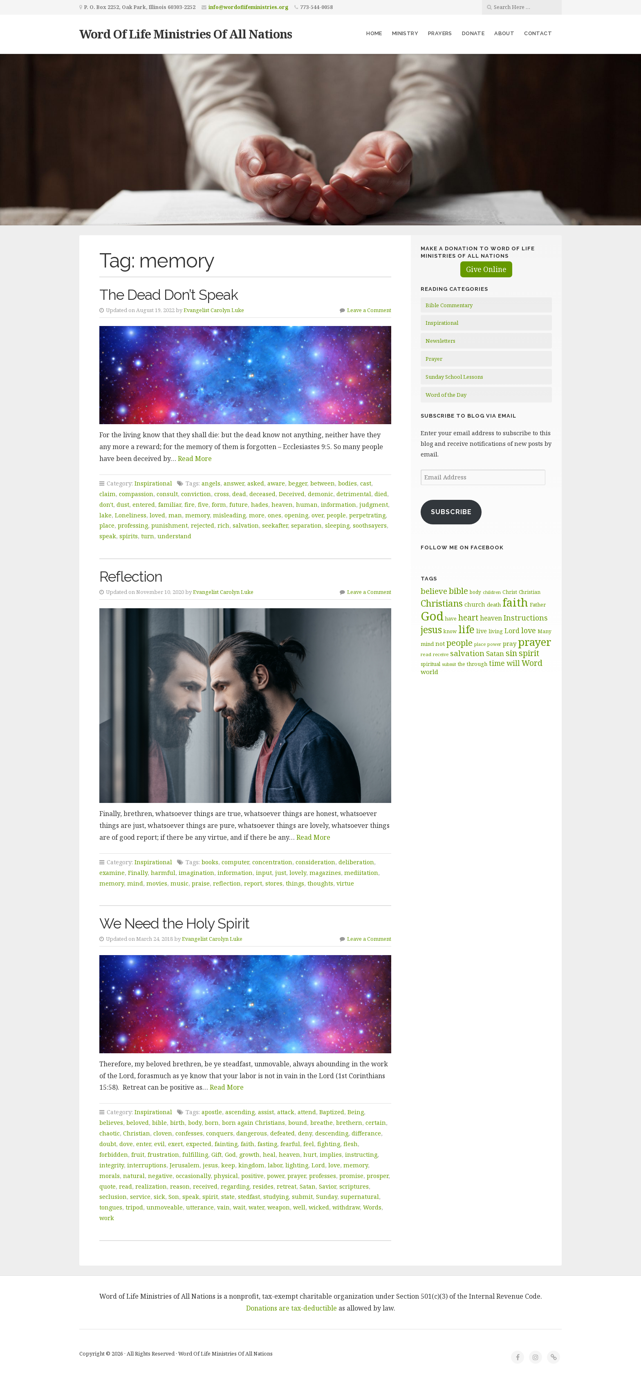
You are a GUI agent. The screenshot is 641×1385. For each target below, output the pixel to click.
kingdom (251, 1165)
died (380, 494)
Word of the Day (446, 394)
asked (255, 483)
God (230, 1154)
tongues (110, 1207)
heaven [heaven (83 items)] (491, 618)
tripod (134, 1207)
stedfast (249, 1197)
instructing (361, 1154)
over (317, 515)
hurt (309, 1154)
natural (134, 1176)
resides (263, 1186)
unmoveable (164, 1207)
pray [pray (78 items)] (509, 643)
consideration (315, 862)
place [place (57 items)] (480, 644)
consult (167, 494)
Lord (318, 1165)
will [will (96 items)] (513, 663)
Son (173, 1197)
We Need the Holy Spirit (174, 923)
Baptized (331, 1112)
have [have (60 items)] (451, 618)
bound (297, 1122)
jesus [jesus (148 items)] (431, 629)
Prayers (440, 33)
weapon (278, 1207)
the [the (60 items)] (461, 664)
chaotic (109, 1133)
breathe (321, 1122)
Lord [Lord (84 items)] (512, 630)
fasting (267, 1144)
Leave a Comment (369, 310)
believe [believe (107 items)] (434, 591)
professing (133, 525)
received (205, 1186)
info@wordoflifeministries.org (248, 7)
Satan (308, 1186)
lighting (296, 1165)
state (228, 1197)
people (336, 515)
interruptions (146, 1165)
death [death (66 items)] (494, 604)
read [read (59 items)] (426, 654)
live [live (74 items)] (481, 631)
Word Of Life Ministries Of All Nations (185, 34)
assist (266, 1112)
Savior (327, 1186)
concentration (272, 862)
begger (297, 483)
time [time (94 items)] (497, 663)
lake (105, 515)
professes (322, 1176)
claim (107, 494)
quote (107, 1186)
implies (331, 1154)
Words (372, 1207)
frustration (163, 1154)
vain (223, 1207)
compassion (136, 494)
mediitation (361, 873)
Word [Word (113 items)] (532, 662)
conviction (196, 494)
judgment (373, 504)
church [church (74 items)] (474, 604)
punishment (169, 525)
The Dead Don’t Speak (168, 294)
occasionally (193, 1176)
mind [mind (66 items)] (427, 644)
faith (247, 1144)
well (299, 1207)
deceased (262, 494)
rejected (202, 525)
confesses (189, 1133)
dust (123, 504)
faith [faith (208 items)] (515, 602)
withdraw (346, 1207)
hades (259, 504)
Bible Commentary (449, 305)
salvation (246, 525)
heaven (282, 504)
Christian (136, 1133)
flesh (350, 1144)
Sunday (326, 1197)
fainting (226, 1144)
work (106, 1218)
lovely (297, 873)
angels (211, 483)
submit (302, 1197)
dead (239, 494)
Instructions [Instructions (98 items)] (526, 618)
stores (273, 883)
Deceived (292, 494)
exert (175, 1144)
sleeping (337, 525)
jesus (210, 1165)
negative (160, 1176)
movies (156, 883)
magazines (325, 873)
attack (285, 1112)
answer (234, 483)
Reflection (130, 576)
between (322, 483)
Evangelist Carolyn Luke (214, 310)
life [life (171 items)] (466, 629)
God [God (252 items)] (432, 616)
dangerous (251, 1133)
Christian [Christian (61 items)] (529, 592)
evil (159, 1144)
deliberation (356, 862)
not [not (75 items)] (440, 644)
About (504, 33)
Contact (538, 33)
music (179, 883)
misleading (229, 515)
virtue (345, 883)
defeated (282, 1133)
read (125, 1186)
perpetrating (367, 515)
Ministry (405, 33)
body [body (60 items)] (475, 592)
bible (159, 1122)
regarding (235, 1186)
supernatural (360, 1197)
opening (296, 515)
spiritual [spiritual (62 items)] (430, 664)
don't (106, 504)
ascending (240, 1112)
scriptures (354, 1186)
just (280, 873)
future (238, 504)
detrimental (353, 494)
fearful (290, 1144)
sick (159, 1197)
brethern (349, 1122)
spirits (128, 536)
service (140, 1197)
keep (228, 1165)
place (106, 525)
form (219, 504)
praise (201, 883)
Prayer (434, 358)
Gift (216, 1154)
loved (157, 515)
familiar (169, 504)
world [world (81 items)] (429, 672)
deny (305, 1133)
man (175, 515)
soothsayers (370, 525)
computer (235, 862)
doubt (107, 1144)
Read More (195, 458)
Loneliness (130, 515)
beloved (137, 1122)
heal (269, 1154)
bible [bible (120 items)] (458, 590)
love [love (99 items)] (528, 630)
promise (351, 1176)
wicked (319, 1207)
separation (306, 525)
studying (276, 1197)
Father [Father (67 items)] (538, 604)
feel (308, 1144)
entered (143, 504)
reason (180, 1186)
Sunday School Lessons (454, 376)
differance (366, 1133)
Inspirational (153, 483)
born (212, 1122)
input (264, 873)
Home (374, 33)
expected (198, 1144)
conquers (219, 1133)
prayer (296, 1176)
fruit (137, 1154)
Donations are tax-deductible (291, 1308)
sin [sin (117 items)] (511, 653)
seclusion (113, 1197)
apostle (212, 1112)
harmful (163, 873)
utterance (200, 1207)
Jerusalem (184, 1165)
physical (226, 1176)
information (338, 504)
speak (107, 536)
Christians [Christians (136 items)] (442, 603)
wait (239, 1207)
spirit (210, 1197)
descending (331, 1133)
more (256, 515)
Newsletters (440, 340)
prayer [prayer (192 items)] (534, 641)
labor (275, 1165)
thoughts (320, 883)
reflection (227, 883)
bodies (347, 483)
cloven (162, 1133)
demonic (320, 494)
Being (355, 1112)
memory (197, 515)
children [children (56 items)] (492, 592)
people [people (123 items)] (459, 642)
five (203, 504)
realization (151, 1186)
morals (109, 1176)
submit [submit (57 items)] (449, 664)
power (275, 1176)
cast (365, 483)
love (334, 1165)
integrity (111, 1165)
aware (276, 483)
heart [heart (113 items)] (468, 617)
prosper (377, 1176)
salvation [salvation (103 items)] (467, 653)
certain (375, 1122)
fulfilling (195, 1154)
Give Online (486, 269)
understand (174, 536)
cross (221, 494)
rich (223, 525)
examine (112, 873)
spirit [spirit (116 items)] (529, 653)
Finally (138, 873)
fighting (328, 1144)
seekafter (275, 525)
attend (307, 1112)
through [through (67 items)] (477, 664)
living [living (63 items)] (496, 631)
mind (135, 883)
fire (189, 504)
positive (252, 1176)
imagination (196, 873)
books (210, 862)
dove (126, 1144)
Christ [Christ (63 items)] (509, 592)
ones (274, 515)
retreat (286, 1186)
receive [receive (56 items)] (440, 654)
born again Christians (253, 1122)
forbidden (113, 1154)
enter (143, 1144)
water (256, 1207)
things (295, 883)
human (307, 504)
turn (147, 536)
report (253, 883)
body (195, 1122)
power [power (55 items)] (494, 644)
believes (111, 1122)
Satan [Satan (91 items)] (495, 653)
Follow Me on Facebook (462, 547)
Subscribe (451, 512)
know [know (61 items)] (450, 631)
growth (249, 1154)
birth (177, 1122)
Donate (473, 33)
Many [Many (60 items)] (544, 631)
